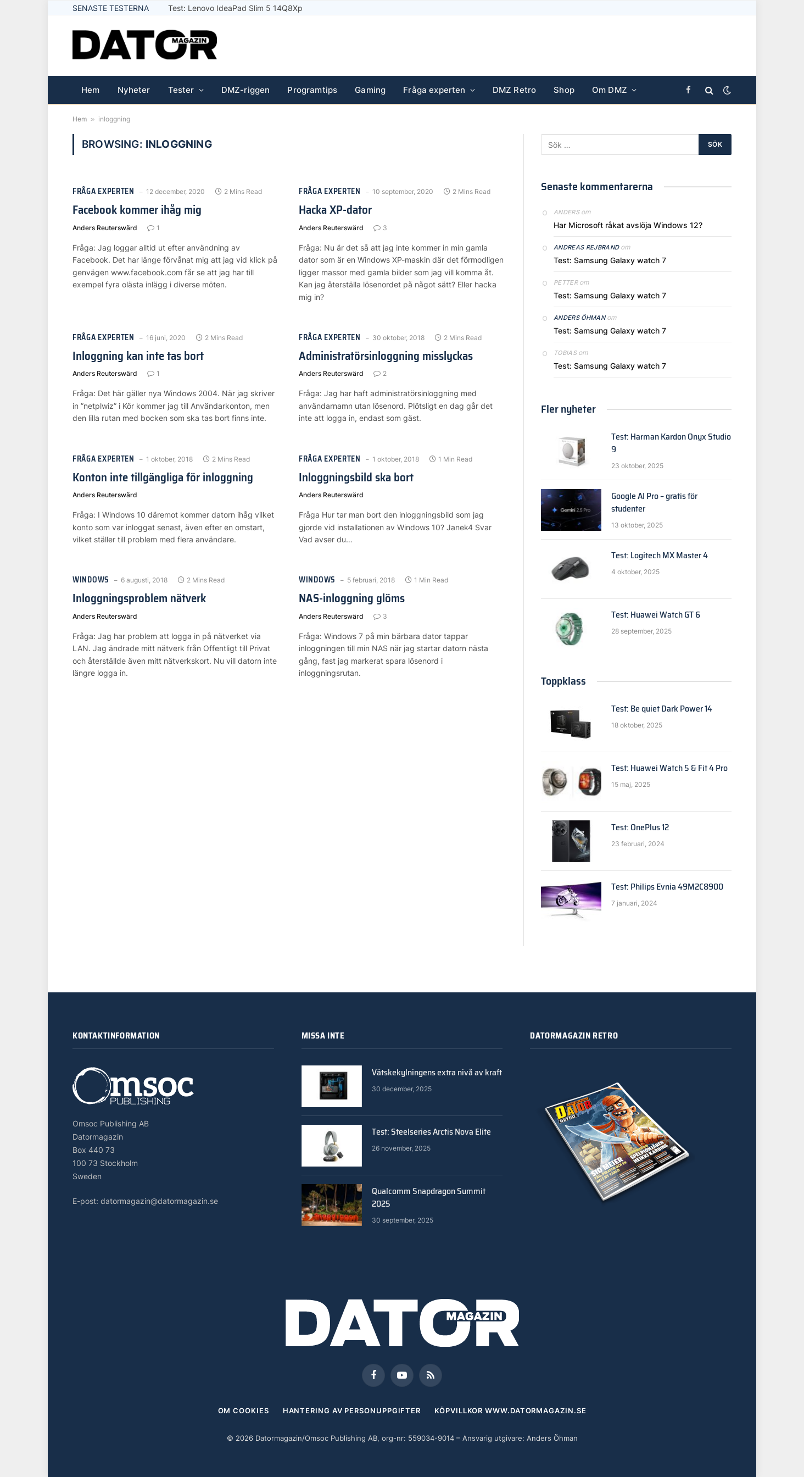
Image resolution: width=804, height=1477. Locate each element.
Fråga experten (434, 90)
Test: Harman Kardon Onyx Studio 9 (671, 443)
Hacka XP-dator (335, 210)
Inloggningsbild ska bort (356, 478)
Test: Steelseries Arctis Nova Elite (431, 1132)
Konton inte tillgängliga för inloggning (162, 478)
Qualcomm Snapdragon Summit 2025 (428, 1198)
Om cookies (243, 1410)
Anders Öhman (579, 317)
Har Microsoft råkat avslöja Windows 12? (628, 225)
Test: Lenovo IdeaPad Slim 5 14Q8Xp (235, 8)
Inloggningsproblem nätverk (139, 599)
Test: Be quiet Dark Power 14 (661, 709)
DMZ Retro (515, 90)
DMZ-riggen (245, 90)
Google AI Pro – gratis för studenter (654, 502)
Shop (564, 90)
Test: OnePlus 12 (640, 827)
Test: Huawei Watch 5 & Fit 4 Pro (669, 768)
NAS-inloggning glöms (352, 599)
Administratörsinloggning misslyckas (386, 356)
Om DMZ (609, 90)
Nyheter (134, 90)
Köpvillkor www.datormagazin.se (510, 1410)
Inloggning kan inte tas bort (138, 356)
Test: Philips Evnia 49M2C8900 (667, 887)
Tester (181, 90)
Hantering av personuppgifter (352, 1410)
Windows (90, 580)
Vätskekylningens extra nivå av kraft (437, 1073)
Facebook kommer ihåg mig (137, 210)
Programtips (312, 90)
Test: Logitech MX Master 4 (659, 555)
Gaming (370, 90)
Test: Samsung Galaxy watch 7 (610, 260)
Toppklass (563, 681)
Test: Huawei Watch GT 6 (655, 615)
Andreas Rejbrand (586, 247)
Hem (90, 90)
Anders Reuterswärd (104, 228)
